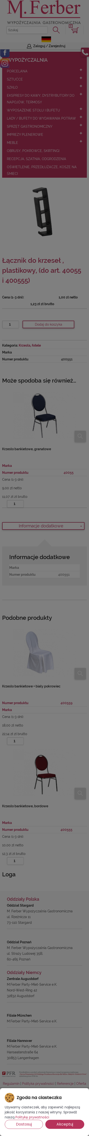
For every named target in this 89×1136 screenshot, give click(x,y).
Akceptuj (64, 1124)
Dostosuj (24, 1124)
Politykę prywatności (32, 1117)
